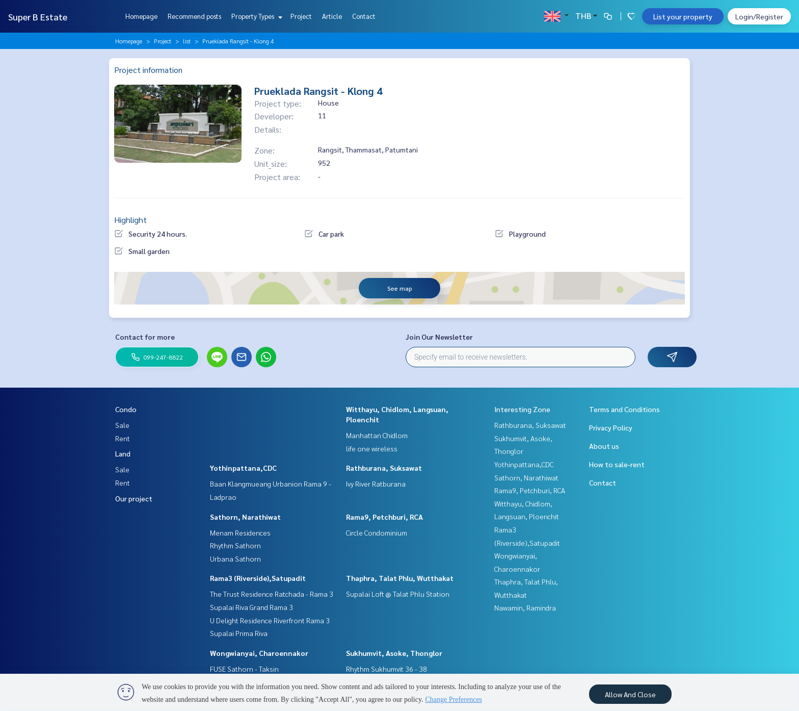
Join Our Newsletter (439, 336)
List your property (682, 16)
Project (301, 16)
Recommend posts (194, 16)
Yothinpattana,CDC (243, 467)
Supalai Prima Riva (239, 633)
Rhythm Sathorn (235, 545)
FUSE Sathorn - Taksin (244, 668)
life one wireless (371, 448)
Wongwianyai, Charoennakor (259, 652)
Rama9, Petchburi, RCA (384, 516)
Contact (364, 16)
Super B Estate (37, 16)
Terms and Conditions (624, 409)
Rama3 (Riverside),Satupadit (258, 577)
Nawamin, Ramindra (525, 607)
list (187, 41)
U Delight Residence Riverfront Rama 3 (270, 620)
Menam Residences (240, 532)
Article (332, 16)
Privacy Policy (610, 427)
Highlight (130, 219)
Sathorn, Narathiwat (245, 516)
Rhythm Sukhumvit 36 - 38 (386, 668)
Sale (122, 424)
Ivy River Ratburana (376, 483)
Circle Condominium (376, 532)
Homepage (141, 16)
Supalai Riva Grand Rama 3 (251, 607)
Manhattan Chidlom (377, 435)
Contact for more (145, 336)
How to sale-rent (617, 464)
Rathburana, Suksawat (384, 467)
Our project (133, 498)
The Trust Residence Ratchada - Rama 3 (271, 593)
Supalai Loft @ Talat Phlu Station (397, 593)
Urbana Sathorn (235, 558)
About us (604, 445)
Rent (122, 438)
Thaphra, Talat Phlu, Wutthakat (400, 577)
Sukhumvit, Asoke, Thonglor (394, 652)
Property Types (255, 16)
